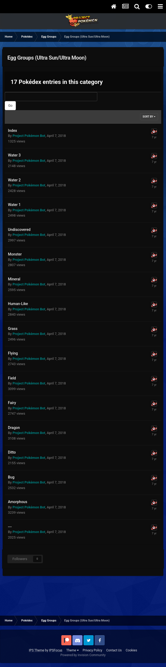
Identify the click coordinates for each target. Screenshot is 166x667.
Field (12, 378)
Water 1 (14, 205)
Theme (72, 650)
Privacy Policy (92, 650)
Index (12, 130)
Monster (15, 254)
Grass (12, 328)
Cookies (131, 650)
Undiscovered (19, 229)
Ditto (12, 452)
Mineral (14, 279)
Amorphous (17, 502)
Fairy (12, 403)
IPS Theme (36, 650)
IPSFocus (55, 650)
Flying (13, 353)
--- (10, 527)
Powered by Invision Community (83, 655)
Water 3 (14, 155)
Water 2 (14, 180)
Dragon (14, 428)
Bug (11, 477)
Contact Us (114, 650)
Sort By (149, 116)
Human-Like (18, 304)
